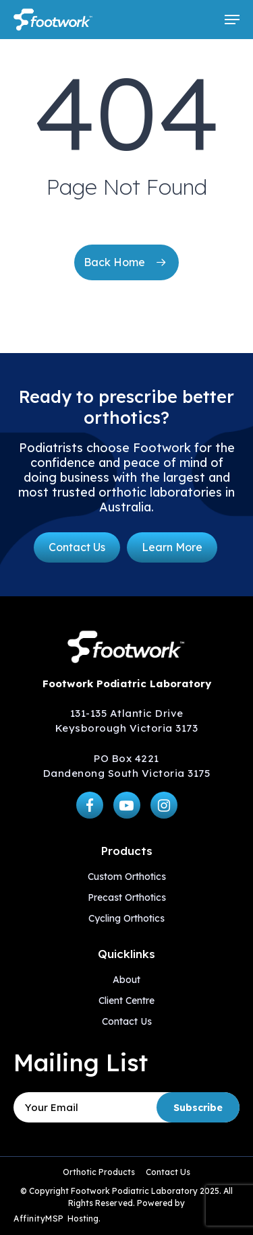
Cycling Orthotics (126, 918)
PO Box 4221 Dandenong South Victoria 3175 (126, 766)
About (126, 980)
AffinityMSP (38, 1218)
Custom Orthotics (127, 876)
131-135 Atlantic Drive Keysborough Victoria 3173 (126, 720)
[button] (232, 19)
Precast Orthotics (127, 897)
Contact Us (127, 1021)
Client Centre (126, 1000)
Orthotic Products (99, 1172)
